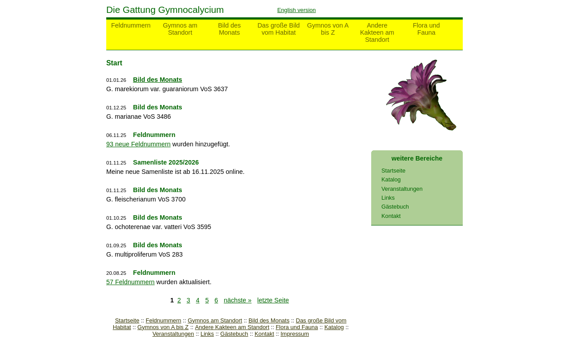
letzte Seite (273, 300)
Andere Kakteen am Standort (377, 32)
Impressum (294, 333)
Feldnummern (131, 25)
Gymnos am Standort (180, 29)
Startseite (127, 320)
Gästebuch (234, 333)
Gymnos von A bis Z (328, 29)
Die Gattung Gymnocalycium (165, 9)
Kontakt (264, 333)
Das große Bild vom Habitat (278, 29)
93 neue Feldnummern (138, 144)
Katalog (334, 327)
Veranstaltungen (173, 333)
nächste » (237, 300)
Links (207, 333)
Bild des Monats (229, 29)
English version (296, 10)
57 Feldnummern (130, 282)
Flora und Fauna (426, 29)
